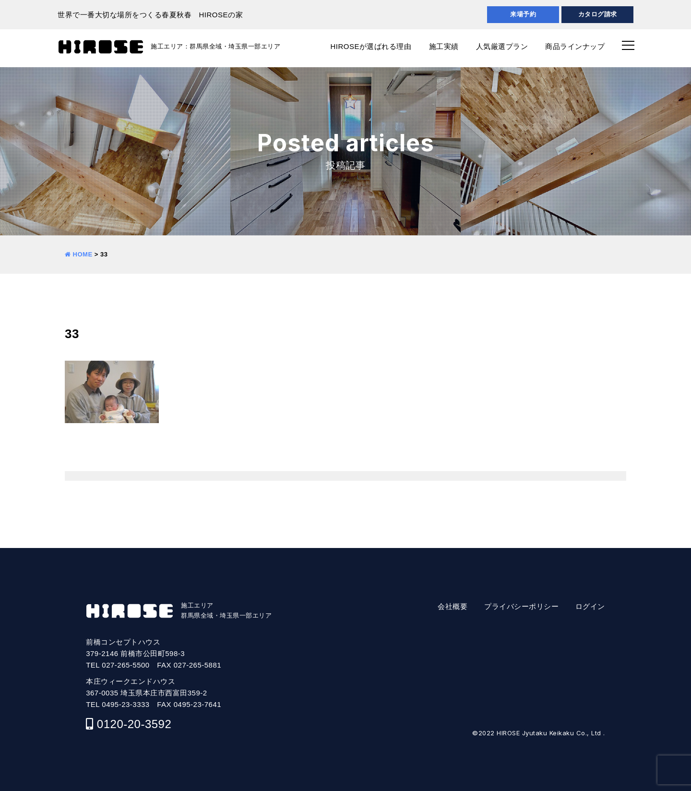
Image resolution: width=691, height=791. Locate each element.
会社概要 (452, 606)
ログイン (590, 606)
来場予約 (523, 14)
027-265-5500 (125, 665)
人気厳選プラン (502, 46)
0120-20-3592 (134, 724)
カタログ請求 (597, 14)
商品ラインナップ (575, 46)
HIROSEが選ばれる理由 (370, 46)
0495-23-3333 (125, 704)
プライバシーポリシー (521, 606)
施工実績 (444, 46)
